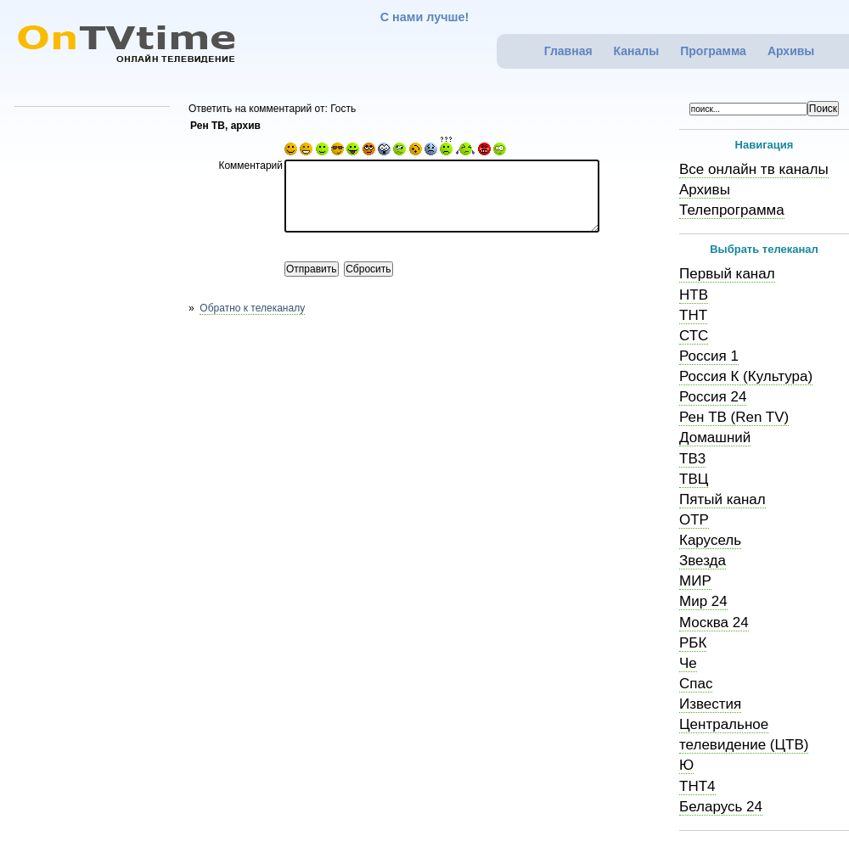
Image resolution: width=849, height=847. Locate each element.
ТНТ (693, 315)
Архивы (790, 51)
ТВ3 (692, 459)
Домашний (715, 437)
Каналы (637, 51)
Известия (710, 704)
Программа (713, 51)
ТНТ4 (697, 786)
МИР (695, 581)
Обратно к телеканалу (252, 308)
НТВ (693, 295)
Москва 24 (714, 622)
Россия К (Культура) (745, 376)
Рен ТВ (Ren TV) (734, 417)
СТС (693, 336)
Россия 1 (709, 356)
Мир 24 (703, 601)
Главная (568, 51)
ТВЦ (693, 479)
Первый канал (727, 274)
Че (688, 663)
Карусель (710, 540)
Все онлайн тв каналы (754, 169)
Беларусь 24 (720, 807)
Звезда (702, 561)
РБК (692, 643)
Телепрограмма (731, 210)
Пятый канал (722, 499)
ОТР (694, 520)
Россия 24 (712, 397)
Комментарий (250, 165)
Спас (695, 684)
